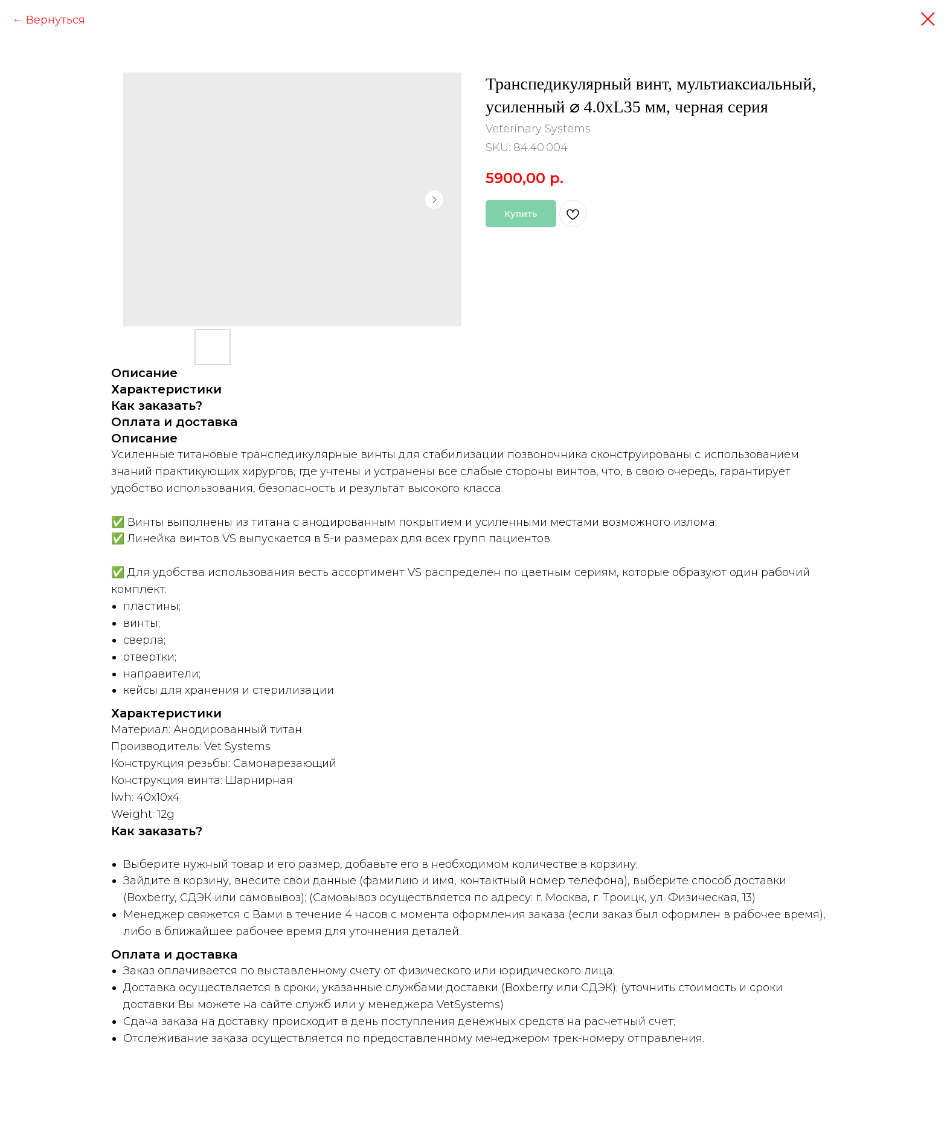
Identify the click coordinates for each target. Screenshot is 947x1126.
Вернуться (55, 20)
